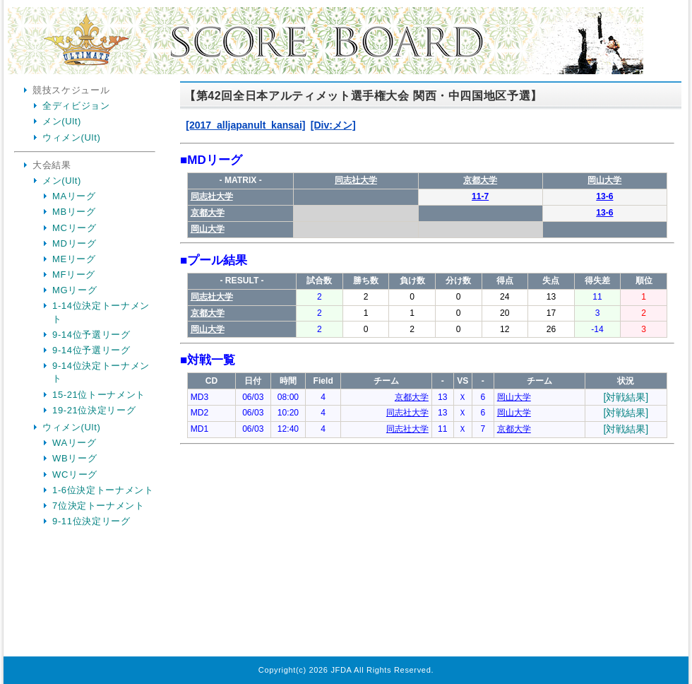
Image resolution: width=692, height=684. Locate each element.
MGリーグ (74, 290)
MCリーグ (74, 228)
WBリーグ (74, 458)
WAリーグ (74, 442)
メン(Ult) (61, 121)
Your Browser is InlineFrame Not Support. (427, 371)
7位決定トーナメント (98, 505)
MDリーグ (74, 243)
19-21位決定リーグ (94, 410)
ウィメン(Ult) (71, 137)
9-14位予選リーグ (91, 334)
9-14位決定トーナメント (101, 372)
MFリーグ (73, 274)
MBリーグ (74, 211)
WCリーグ (74, 474)
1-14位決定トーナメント (101, 312)
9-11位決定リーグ (91, 521)
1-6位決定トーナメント (103, 490)
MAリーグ (74, 196)
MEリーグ (74, 259)
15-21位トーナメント (98, 394)
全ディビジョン (76, 105)
